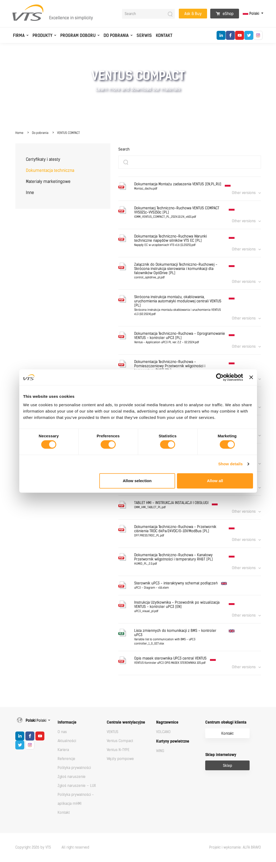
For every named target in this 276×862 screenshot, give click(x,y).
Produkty (42, 35)
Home (19, 133)
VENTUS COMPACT (68, 133)
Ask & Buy (193, 13)
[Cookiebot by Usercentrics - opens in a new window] (220, 377)
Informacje (67, 722)
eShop (224, 13)
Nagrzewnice (167, 722)
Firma (19, 35)
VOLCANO (163, 732)
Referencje (66, 759)
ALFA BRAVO (252, 847)
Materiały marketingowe (48, 181)
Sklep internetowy (220, 755)
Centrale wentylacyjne (126, 722)
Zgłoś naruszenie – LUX (77, 785)
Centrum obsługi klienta (225, 722)
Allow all (215, 480)
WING (160, 751)
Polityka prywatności (74, 768)
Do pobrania (116, 35)
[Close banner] (251, 377)
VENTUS (112, 732)
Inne (30, 192)
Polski (251, 13)
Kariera (63, 750)
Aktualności (67, 741)
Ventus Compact (120, 741)
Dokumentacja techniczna (50, 170)
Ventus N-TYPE (118, 750)
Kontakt (164, 35)
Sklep (227, 765)
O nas (62, 732)
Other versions (244, 193)
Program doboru (78, 35)
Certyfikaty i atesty (43, 159)
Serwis (144, 35)
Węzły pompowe (120, 759)
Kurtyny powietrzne (172, 741)
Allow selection (137, 480)
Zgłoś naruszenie (72, 776)
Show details (230, 464)
